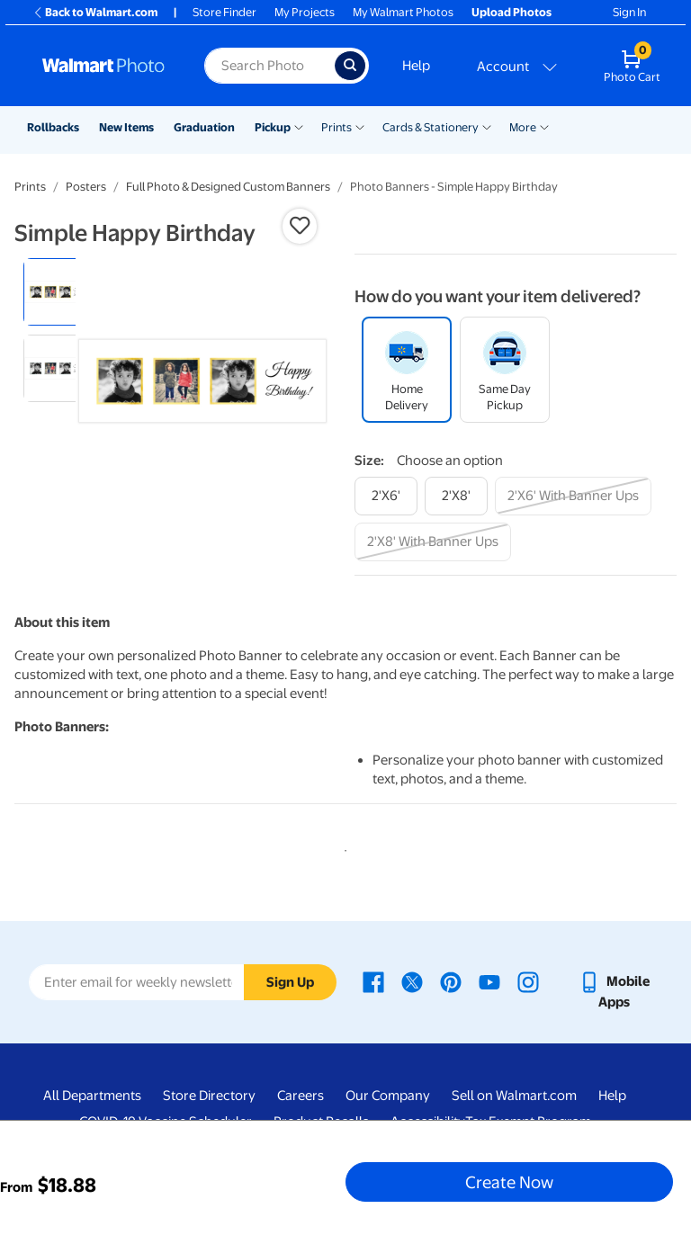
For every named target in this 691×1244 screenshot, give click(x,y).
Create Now (509, 1182)
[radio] (57, 292)
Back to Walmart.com (94, 12)
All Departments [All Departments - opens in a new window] (92, 1095)
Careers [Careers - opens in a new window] (300, 1095)
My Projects (304, 12)
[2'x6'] (385, 496)
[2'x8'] (456, 496)
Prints (336, 127)
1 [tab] (342, 847)
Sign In (629, 12)
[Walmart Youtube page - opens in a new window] (489, 981)
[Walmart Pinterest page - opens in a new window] (451, 981)
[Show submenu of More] (544, 126)
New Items (126, 127)
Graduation (204, 127)
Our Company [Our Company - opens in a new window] (388, 1095)
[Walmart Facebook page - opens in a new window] (373, 981)
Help (416, 66)
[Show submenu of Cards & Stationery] (486, 126)
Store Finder (224, 12)
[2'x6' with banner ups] (573, 496)
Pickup (273, 127)
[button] (300, 226)
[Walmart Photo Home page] (104, 65)
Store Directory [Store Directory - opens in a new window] (209, 1095)
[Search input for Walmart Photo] (269, 66)
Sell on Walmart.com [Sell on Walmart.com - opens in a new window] (514, 1095)
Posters (86, 186)
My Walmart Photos (403, 12)
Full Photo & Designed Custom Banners (228, 186)
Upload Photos (511, 12)
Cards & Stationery (430, 127)
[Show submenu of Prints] (359, 126)
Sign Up (290, 982)
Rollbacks (53, 127)
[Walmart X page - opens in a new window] (412, 981)
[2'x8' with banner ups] (432, 542)
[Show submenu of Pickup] (298, 126)
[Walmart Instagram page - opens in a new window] (528, 981)
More (522, 127)
